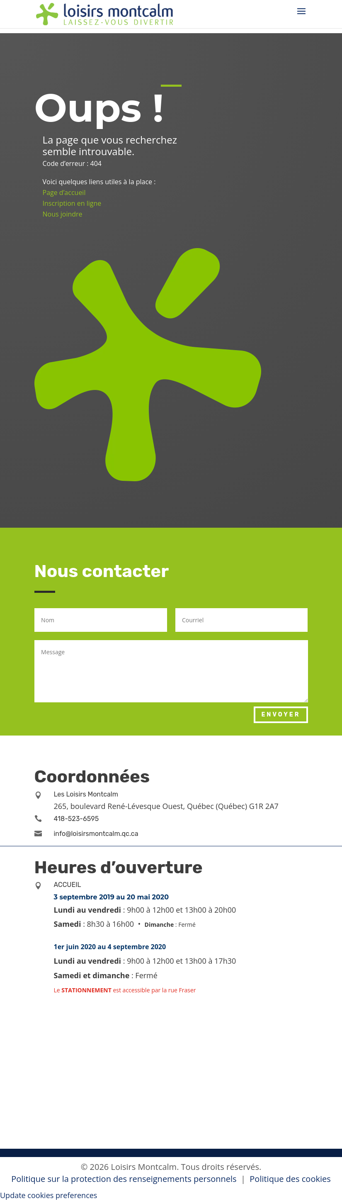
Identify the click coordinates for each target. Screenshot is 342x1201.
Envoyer (280, 714)
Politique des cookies (290, 1178)
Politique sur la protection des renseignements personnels (124, 1178)
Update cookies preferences (48, 1195)
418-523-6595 (76, 819)
